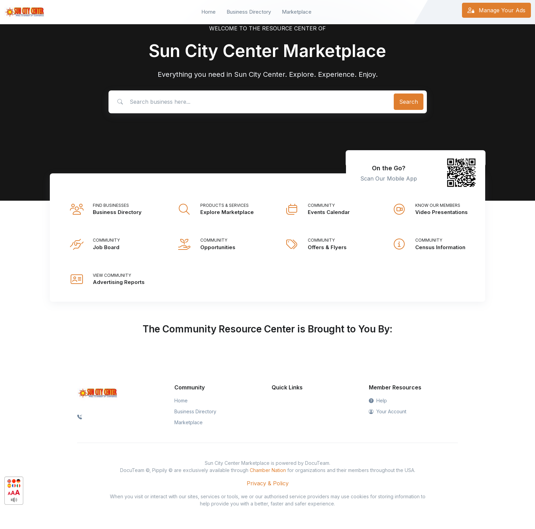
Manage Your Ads (496, 10)
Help (378, 400)
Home (208, 12)
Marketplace (297, 12)
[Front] (24, 12)
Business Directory (249, 12)
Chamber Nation (268, 470)
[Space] (97, 392)
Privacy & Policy (268, 483)
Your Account (387, 411)
